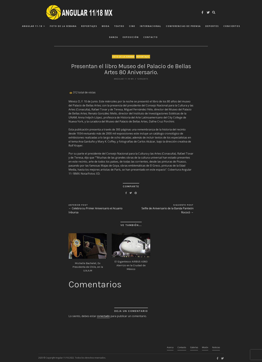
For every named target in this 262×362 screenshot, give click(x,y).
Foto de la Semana (63, 26)
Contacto (150, 37)
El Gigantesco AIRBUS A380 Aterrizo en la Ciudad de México (131, 265)
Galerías (194, 347)
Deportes (212, 26)
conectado (103, 316)
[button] (88, 246)
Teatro (119, 26)
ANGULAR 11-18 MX (124, 79)
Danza (113, 37)
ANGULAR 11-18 (32, 26)
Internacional (150, 26)
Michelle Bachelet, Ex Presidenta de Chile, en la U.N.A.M (88, 267)
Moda (105, 26)
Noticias (216, 347)
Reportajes (89, 26)
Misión (205, 347)
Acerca (170, 347)
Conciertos (231, 26)
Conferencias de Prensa (183, 26)
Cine (132, 26)
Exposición (131, 37)
